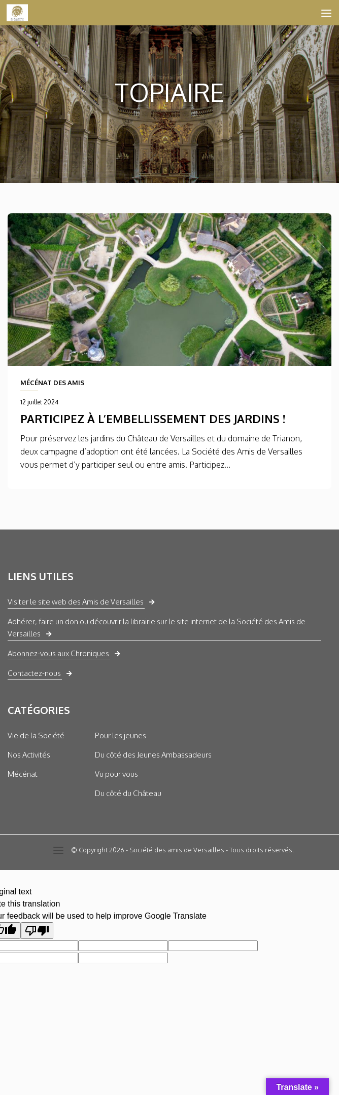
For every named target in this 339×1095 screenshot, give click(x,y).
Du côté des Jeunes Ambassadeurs (153, 755)
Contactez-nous (34, 673)
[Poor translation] (37, 930)
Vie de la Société (36, 735)
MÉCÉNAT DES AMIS (52, 383)
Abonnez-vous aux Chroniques (58, 653)
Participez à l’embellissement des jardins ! (152, 418)
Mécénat (23, 774)
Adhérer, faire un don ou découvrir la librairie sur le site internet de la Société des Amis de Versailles (157, 627)
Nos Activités (29, 755)
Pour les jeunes (120, 735)
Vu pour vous (116, 774)
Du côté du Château (128, 793)
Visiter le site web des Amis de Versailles (76, 602)
